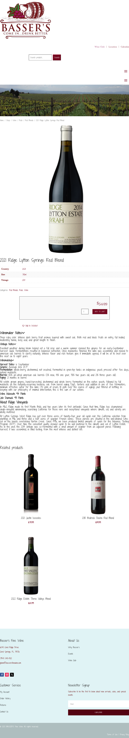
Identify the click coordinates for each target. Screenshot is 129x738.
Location (113, 46)
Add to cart (100, 311)
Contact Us (4, 711)
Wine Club (100, 46)
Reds (20, 120)
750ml (24, 274)
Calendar (125, 46)
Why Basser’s (74, 647)
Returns (3, 705)
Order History (5, 698)
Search (56, 57)
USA (24, 268)
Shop (8, 120)
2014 (23, 280)
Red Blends (29, 120)
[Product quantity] (84, 311)
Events (70, 653)
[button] (29, 325)
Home (2, 120)
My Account (4, 691)
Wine (14, 120)
